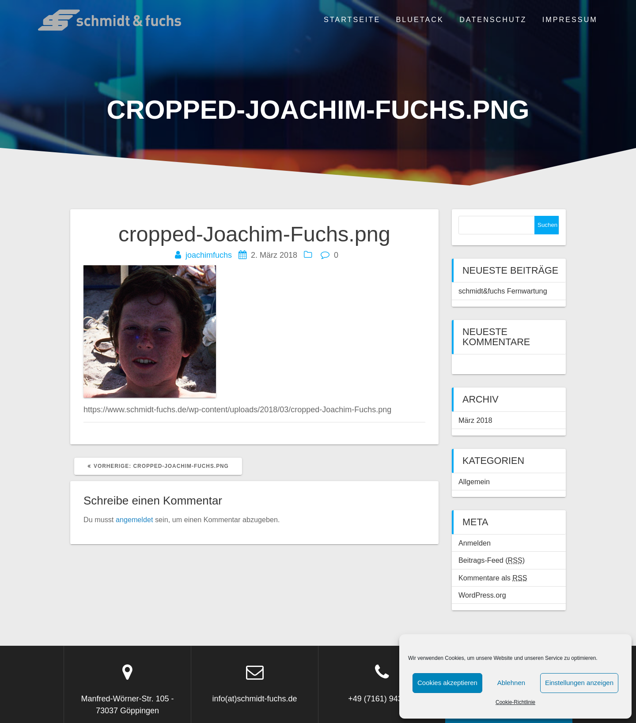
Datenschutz (492, 19)
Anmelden (474, 543)
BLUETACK (420, 19)
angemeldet (134, 519)
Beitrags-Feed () (491, 560)
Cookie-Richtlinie (515, 702)
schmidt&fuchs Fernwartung (502, 291)
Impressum (570, 19)
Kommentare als (492, 578)
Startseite (352, 19)
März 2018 (475, 420)
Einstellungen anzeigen (579, 682)
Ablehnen (511, 682)
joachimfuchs (209, 255)
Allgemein (474, 482)
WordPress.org (482, 595)
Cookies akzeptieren (447, 682)
